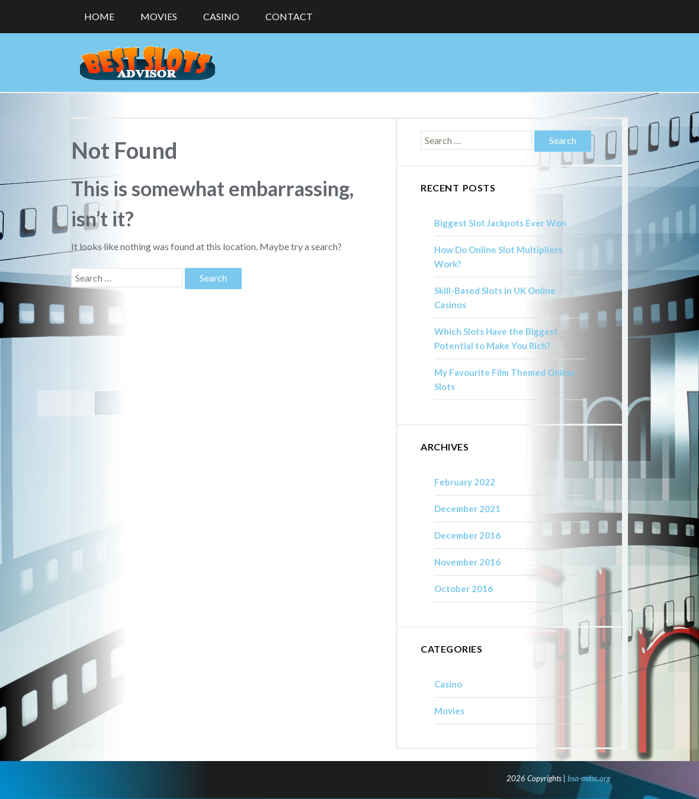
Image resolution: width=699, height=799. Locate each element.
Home (99, 16)
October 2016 (463, 588)
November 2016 (467, 562)
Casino (221, 16)
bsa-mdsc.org (588, 778)
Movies (158, 16)
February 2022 (464, 482)
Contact (289, 16)
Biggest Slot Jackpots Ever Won (500, 223)
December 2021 (467, 508)
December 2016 (467, 535)
